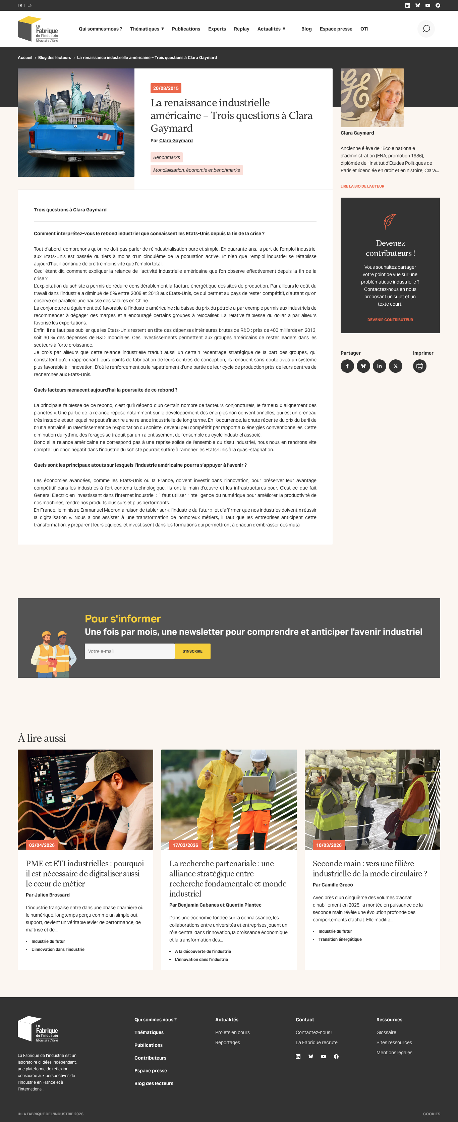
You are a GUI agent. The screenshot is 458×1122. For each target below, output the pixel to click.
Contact (305, 1020)
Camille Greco (337, 885)
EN (30, 5)
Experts (217, 29)
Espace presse (336, 29)
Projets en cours (232, 1032)
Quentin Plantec (244, 905)
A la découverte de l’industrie (203, 951)
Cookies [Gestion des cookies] (431, 1114)
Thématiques (144, 29)
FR (20, 5)
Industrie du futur (48, 941)
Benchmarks (166, 157)
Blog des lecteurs (54, 57)
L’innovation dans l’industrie (58, 949)
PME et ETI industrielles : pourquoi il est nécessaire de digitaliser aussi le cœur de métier (85, 873)
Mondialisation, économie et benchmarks (196, 170)
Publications (186, 29)
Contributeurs (150, 1058)
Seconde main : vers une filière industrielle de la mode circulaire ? (370, 868)
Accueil (25, 57)
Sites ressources (394, 1042)
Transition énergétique (340, 939)
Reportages (227, 1042)
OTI (364, 29)
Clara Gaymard (176, 141)
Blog (306, 29)
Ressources (389, 1020)
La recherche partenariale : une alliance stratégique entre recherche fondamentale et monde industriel (227, 878)
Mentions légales (394, 1053)
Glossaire (386, 1032)
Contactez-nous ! (314, 1032)
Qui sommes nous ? (155, 1020)
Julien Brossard (52, 895)
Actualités (269, 29)
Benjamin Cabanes (198, 905)
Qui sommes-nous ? (100, 29)
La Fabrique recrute (317, 1042)
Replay (241, 29)
